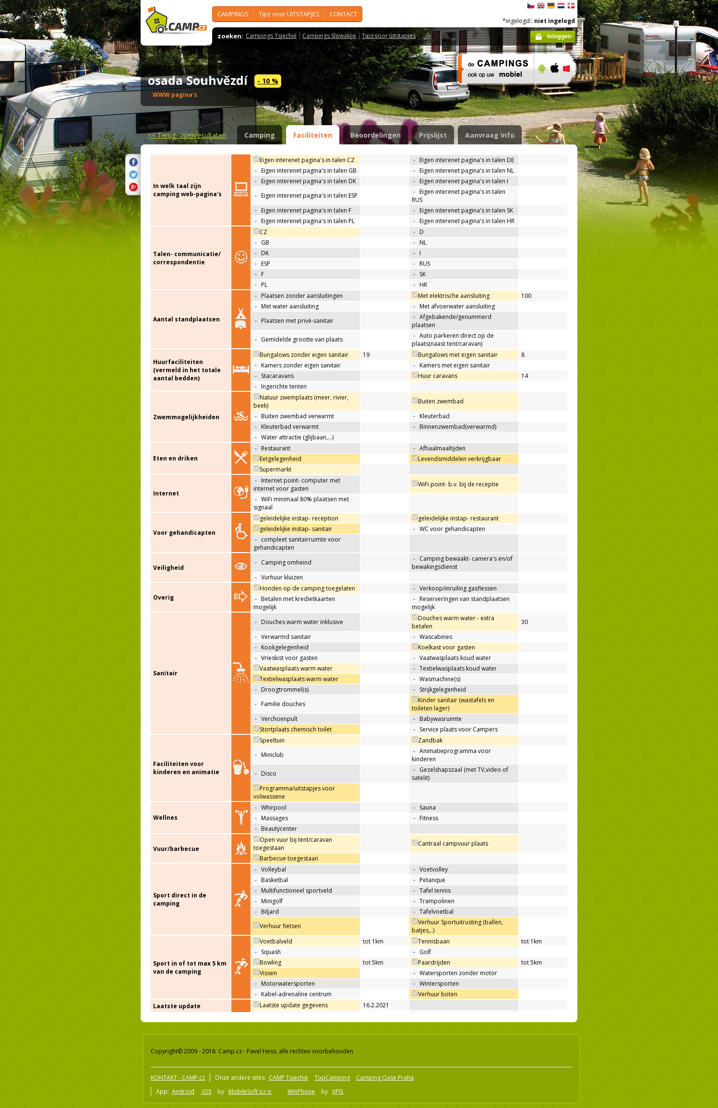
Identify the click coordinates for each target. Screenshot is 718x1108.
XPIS (337, 1091)
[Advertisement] (617, 288)
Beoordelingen (375, 135)
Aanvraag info (490, 135)
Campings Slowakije (329, 36)
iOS (206, 1091)
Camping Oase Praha (385, 1077)
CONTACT (343, 14)
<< (187, 135)
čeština (531, 5)
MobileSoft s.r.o (250, 1091)
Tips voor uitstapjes (389, 36)
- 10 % (267, 80)
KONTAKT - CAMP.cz (178, 1077)
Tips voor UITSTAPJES (289, 14)
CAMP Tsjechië (288, 1077)
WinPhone (301, 1091)
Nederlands (561, 5)
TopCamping (332, 1077)
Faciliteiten (312, 135)
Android (183, 1091)
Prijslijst (433, 135)
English (541, 5)
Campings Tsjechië (271, 36)
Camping (259, 135)
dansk (571, 5)
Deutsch (551, 5)
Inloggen (559, 36)
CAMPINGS (233, 14)
